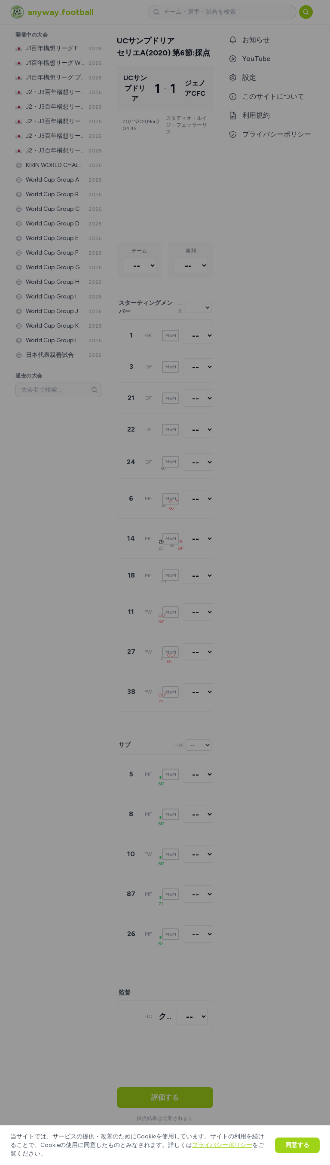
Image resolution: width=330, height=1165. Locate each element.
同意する (297, 1145)
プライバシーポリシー (222, 1145)
